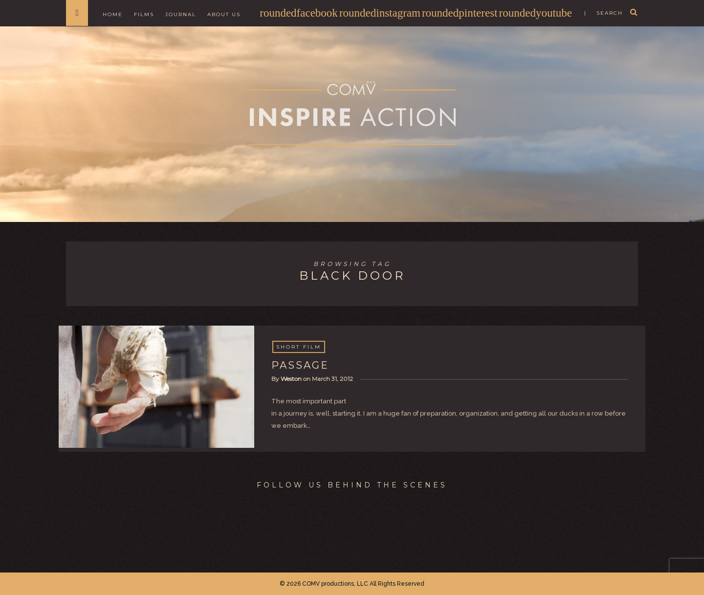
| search (603, 13)
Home (113, 14)
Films (144, 14)
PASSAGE (300, 365)
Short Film (298, 347)
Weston (291, 378)
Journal (180, 14)
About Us (224, 14)
